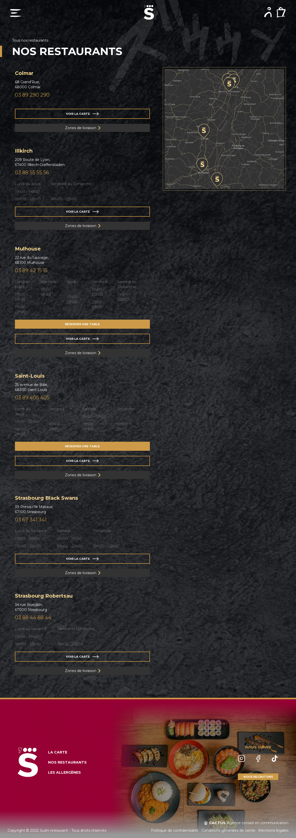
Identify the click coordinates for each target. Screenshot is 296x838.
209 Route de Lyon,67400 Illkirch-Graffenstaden (40, 162)
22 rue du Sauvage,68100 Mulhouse (32, 260)
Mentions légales (273, 830)
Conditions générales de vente (228, 830)
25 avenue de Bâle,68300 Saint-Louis (31, 387)
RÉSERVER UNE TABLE (82, 324)
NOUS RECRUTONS (258, 776)
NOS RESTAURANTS (67, 762)
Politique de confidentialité (174, 830)
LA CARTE (57, 752)
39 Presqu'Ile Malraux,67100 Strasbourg (34, 509)
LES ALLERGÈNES (64, 772)
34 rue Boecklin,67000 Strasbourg (31, 607)
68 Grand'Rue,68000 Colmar (28, 84)
